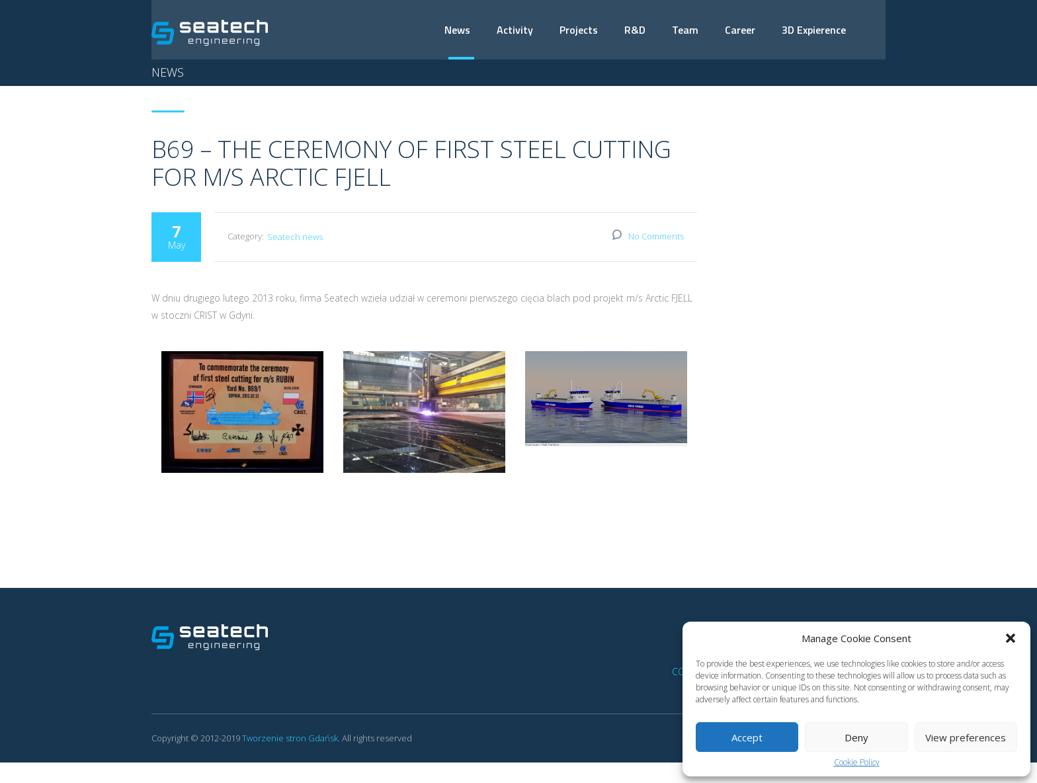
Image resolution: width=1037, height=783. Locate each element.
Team (685, 30)
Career (740, 30)
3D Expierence (814, 30)
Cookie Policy (857, 762)
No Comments (656, 237)
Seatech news (295, 237)
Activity (515, 30)
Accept (747, 737)
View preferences (965, 737)
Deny (856, 737)
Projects (579, 30)
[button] (1010, 638)
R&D (634, 30)
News (457, 30)
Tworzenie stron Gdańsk (290, 739)
